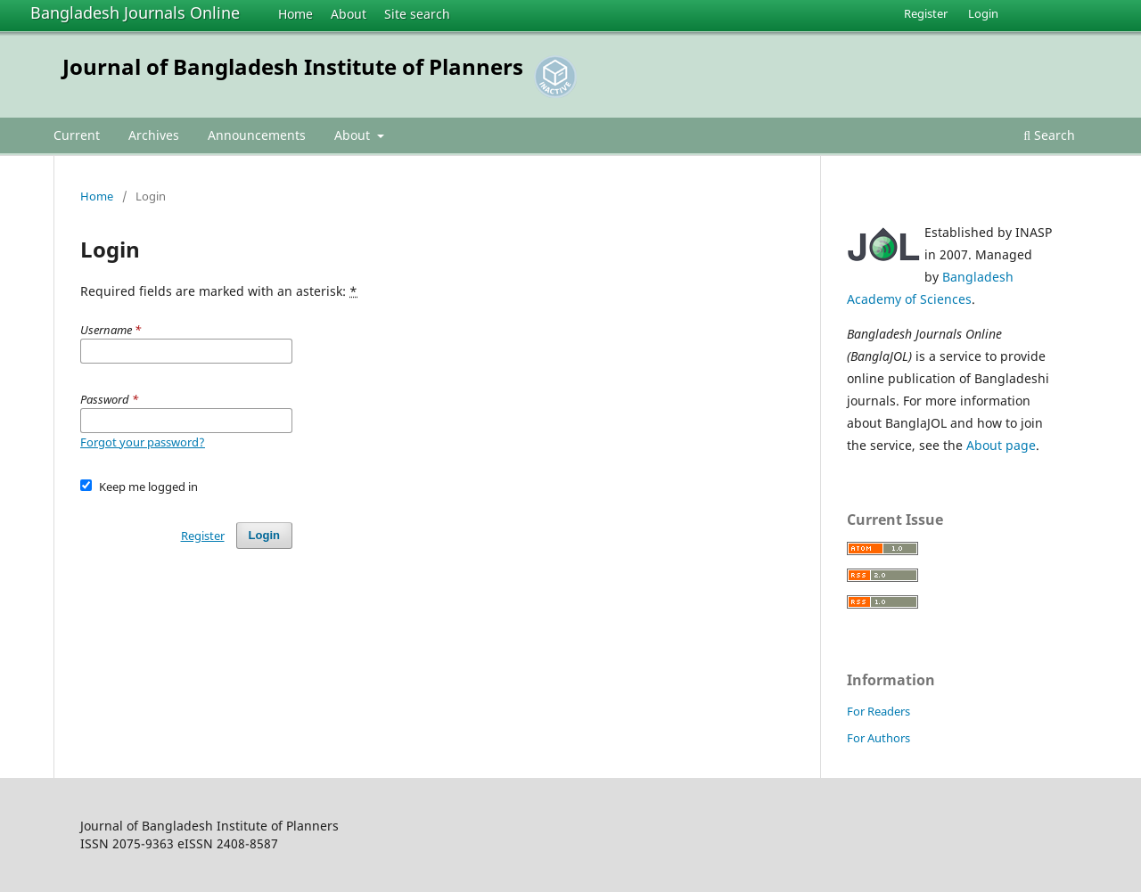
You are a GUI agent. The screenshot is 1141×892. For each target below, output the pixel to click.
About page (1001, 445)
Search (1049, 135)
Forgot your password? (142, 442)
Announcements (257, 135)
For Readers (878, 711)
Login (983, 13)
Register (926, 13)
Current (76, 135)
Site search (417, 13)
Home (295, 13)
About (348, 13)
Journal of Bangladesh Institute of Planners (292, 66)
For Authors (878, 738)
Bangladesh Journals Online (135, 12)
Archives (153, 135)
